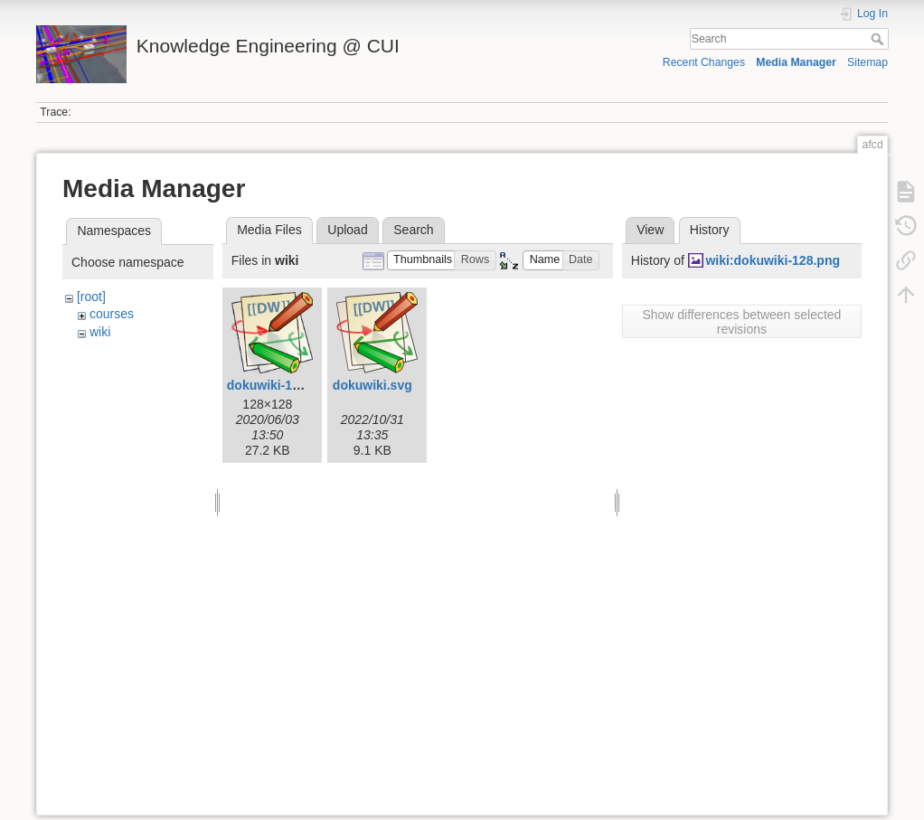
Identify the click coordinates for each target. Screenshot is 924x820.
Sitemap (867, 62)
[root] (91, 296)
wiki (100, 332)
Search (879, 39)
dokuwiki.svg (372, 385)
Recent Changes (704, 62)
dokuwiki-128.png (280, 385)
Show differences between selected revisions (741, 321)
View (650, 229)
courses (112, 313)
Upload (347, 229)
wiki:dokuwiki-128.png (772, 260)
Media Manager (796, 62)
